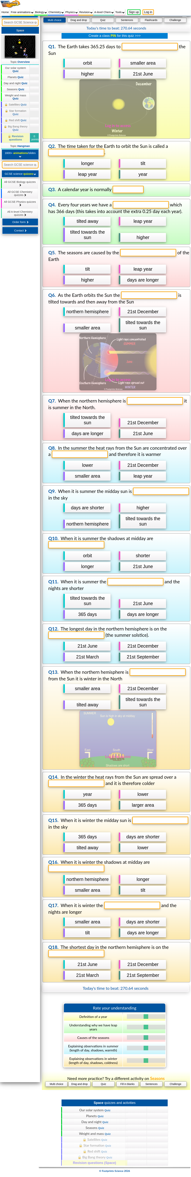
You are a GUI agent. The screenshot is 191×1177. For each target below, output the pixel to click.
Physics (71, 12)
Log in (148, 12)
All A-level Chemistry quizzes (20, 213)
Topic (20, 61)
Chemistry (56, 12)
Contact (20, 230)
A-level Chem (103, 12)
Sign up (134, 12)
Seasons (15, 89)
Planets (16, 77)
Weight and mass (15, 97)
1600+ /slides (20, 154)
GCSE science (20, 173)
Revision (86, 12)
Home (5, 12)
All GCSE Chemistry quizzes (20, 193)
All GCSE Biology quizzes (20, 183)
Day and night (15, 83)
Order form (20, 222)
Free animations (22, 12)
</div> (114, 596)
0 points (35, 138)
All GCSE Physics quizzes (20, 203)
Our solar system (15, 69)
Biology (41, 12)
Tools (120, 12)
